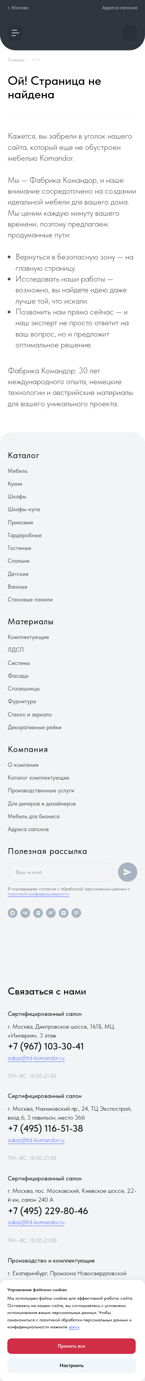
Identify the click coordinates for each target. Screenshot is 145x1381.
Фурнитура (22, 701)
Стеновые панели (30, 599)
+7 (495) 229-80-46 (48, 1210)
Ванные (17, 586)
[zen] (63, 913)
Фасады (18, 675)
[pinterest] (76, 913)
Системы (19, 663)
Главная (16, 60)
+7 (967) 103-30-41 (46, 1046)
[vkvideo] (38, 913)
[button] (15, 33)
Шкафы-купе (24, 509)
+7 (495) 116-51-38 (45, 1128)
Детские (18, 573)
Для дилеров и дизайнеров (42, 803)
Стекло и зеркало (30, 714)
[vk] (25, 913)
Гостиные (19, 547)
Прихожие (20, 522)
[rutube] (51, 913)
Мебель (17, 470)
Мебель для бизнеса (34, 816)
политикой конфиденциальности (38, 894)
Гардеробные (25, 535)
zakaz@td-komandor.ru (36, 1058)
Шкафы (17, 496)
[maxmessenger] (12, 913)
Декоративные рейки (34, 727)
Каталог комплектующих (38, 777)
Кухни (15, 483)
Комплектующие (28, 637)
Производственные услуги (41, 790)
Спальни (18, 560)
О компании (23, 764)
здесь (73, 1326)
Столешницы (24, 688)
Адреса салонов (119, 7)
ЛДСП (16, 649)
